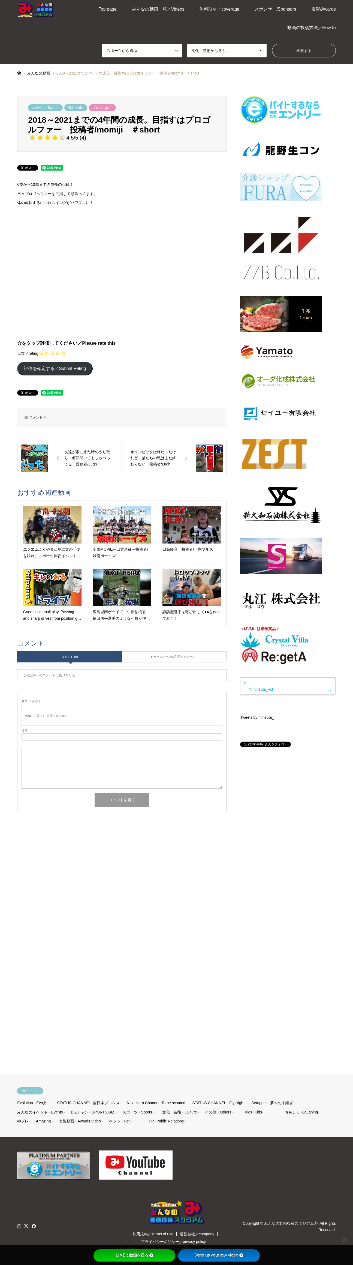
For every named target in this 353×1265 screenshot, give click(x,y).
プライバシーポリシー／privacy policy (173, 1241)
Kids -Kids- (76, 108)
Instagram (19, 1226)
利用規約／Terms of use (152, 1234)
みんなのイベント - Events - (41, 1112)
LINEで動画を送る (134, 1255)
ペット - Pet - (120, 1121)
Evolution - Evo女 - (33, 1103)
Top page (108, 9)
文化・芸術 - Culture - (180, 1112)
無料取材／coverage (219, 9)
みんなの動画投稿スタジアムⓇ (291, 1223)
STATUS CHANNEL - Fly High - (219, 1103)
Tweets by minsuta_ (257, 717)
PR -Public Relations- (167, 1121)
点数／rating (27, 353)
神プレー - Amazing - (35, 1121)
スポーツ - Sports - (45, 108)
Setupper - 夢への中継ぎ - (273, 1103)
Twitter (26, 1226)
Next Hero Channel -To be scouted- (156, 1103)
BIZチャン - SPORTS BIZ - (94, 1112)
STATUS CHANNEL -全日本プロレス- (89, 1103)
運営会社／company (197, 1234)
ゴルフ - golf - (102, 108)
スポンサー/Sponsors (275, 9)
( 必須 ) (31, 701)
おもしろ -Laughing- (302, 1112)
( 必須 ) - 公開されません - (46, 715)
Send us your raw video (218, 1255)
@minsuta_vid (261, 689)
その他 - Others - (219, 1112)
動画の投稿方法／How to (311, 27)
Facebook (33, 1226)
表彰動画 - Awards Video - (81, 1121)
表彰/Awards (323, 9)
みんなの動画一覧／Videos (158, 9)
